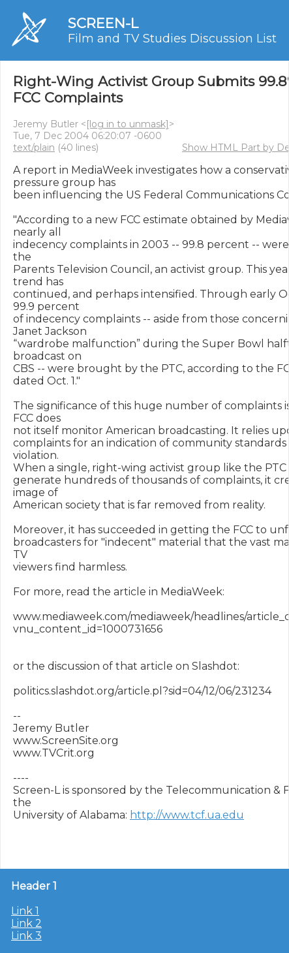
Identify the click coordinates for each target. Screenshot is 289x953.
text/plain (34, 147)
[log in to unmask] (127, 124)
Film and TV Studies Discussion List (172, 38)
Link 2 (26, 923)
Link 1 (25, 911)
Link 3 (26, 936)
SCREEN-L (103, 23)
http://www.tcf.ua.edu (187, 815)
